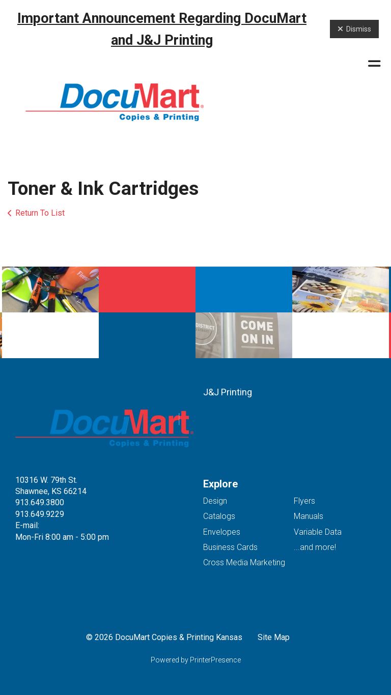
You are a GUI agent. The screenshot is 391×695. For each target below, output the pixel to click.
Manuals (308, 516)
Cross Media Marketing (244, 562)
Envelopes (221, 532)
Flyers (304, 501)
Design (215, 501)
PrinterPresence (215, 660)
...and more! (315, 547)
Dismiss (354, 29)
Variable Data (318, 532)
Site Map (274, 637)
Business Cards (230, 547)
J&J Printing (227, 392)
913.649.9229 (39, 514)
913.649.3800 (39, 502)
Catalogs (219, 516)
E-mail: (27, 525)
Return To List (40, 213)
